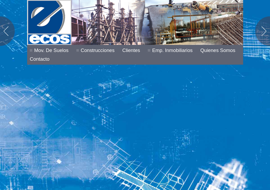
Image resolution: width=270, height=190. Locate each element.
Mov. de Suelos (51, 51)
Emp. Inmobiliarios (172, 51)
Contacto (40, 59)
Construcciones (98, 51)
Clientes (131, 50)
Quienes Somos (217, 50)
